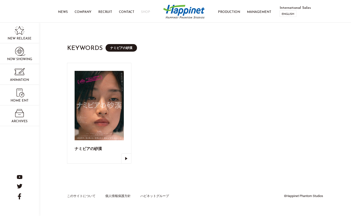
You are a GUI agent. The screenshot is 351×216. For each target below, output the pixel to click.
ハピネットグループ (154, 195)
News (63, 12)
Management (259, 12)
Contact (126, 12)
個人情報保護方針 (118, 195)
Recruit (105, 12)
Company (83, 12)
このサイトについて (81, 195)
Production (229, 12)
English (288, 14)
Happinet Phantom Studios (184, 12)
